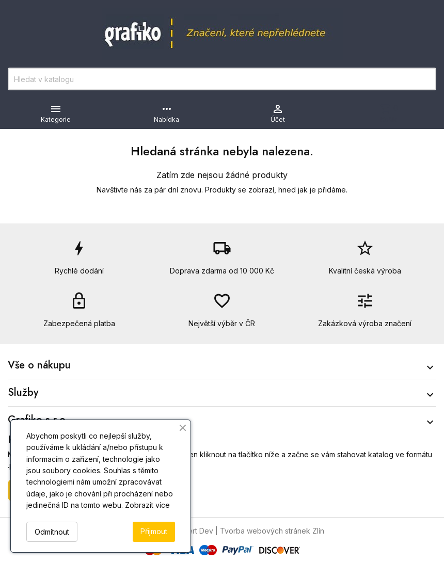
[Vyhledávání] (222, 79)
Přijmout (153, 531)
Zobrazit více (147, 505)
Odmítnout (52, 531)
